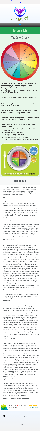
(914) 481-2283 (14, 0)
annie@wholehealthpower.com (25, 0)
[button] (20, 24)
